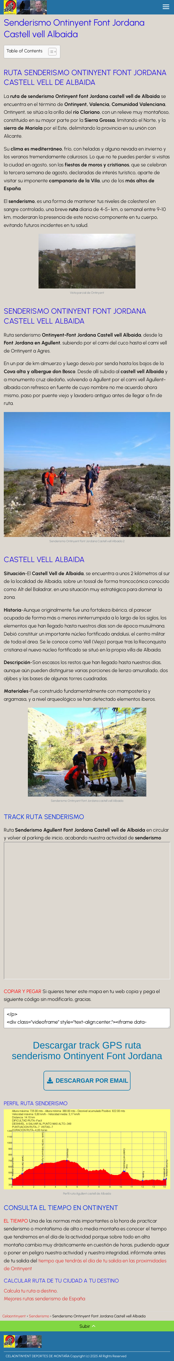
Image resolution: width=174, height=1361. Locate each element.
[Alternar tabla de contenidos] (50, 52)
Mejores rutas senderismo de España (44, 1298)
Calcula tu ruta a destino (30, 1291)
